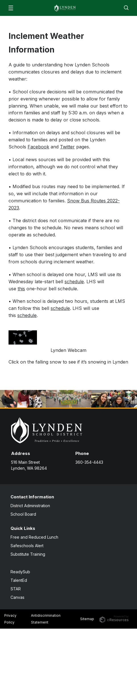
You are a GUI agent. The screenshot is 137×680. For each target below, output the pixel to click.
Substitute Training (28, 554)
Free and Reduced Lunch (34, 537)
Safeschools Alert (27, 545)
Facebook (38, 147)
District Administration (30, 505)
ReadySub (20, 571)
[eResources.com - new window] (113, 619)
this (21, 288)
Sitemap (87, 619)
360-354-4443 (89, 462)
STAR (16, 588)
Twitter (67, 147)
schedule (74, 281)
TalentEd (19, 580)
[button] (11, 8)
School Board (23, 514)
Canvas (17, 597)
